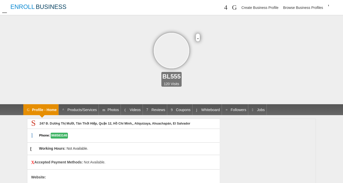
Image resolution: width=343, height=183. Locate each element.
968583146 (59, 135)
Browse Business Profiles (303, 8)
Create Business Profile (259, 8)
